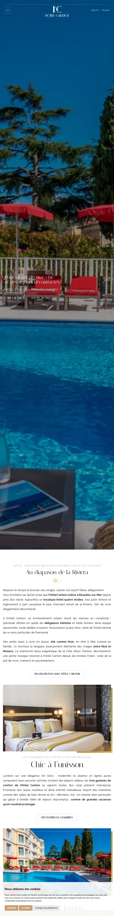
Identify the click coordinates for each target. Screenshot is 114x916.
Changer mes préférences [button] (46, 908)
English (95, 10)
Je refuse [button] (25, 908)
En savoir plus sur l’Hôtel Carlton (57, 674)
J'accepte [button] (11, 908)
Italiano (106, 10)
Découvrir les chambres (57, 817)
